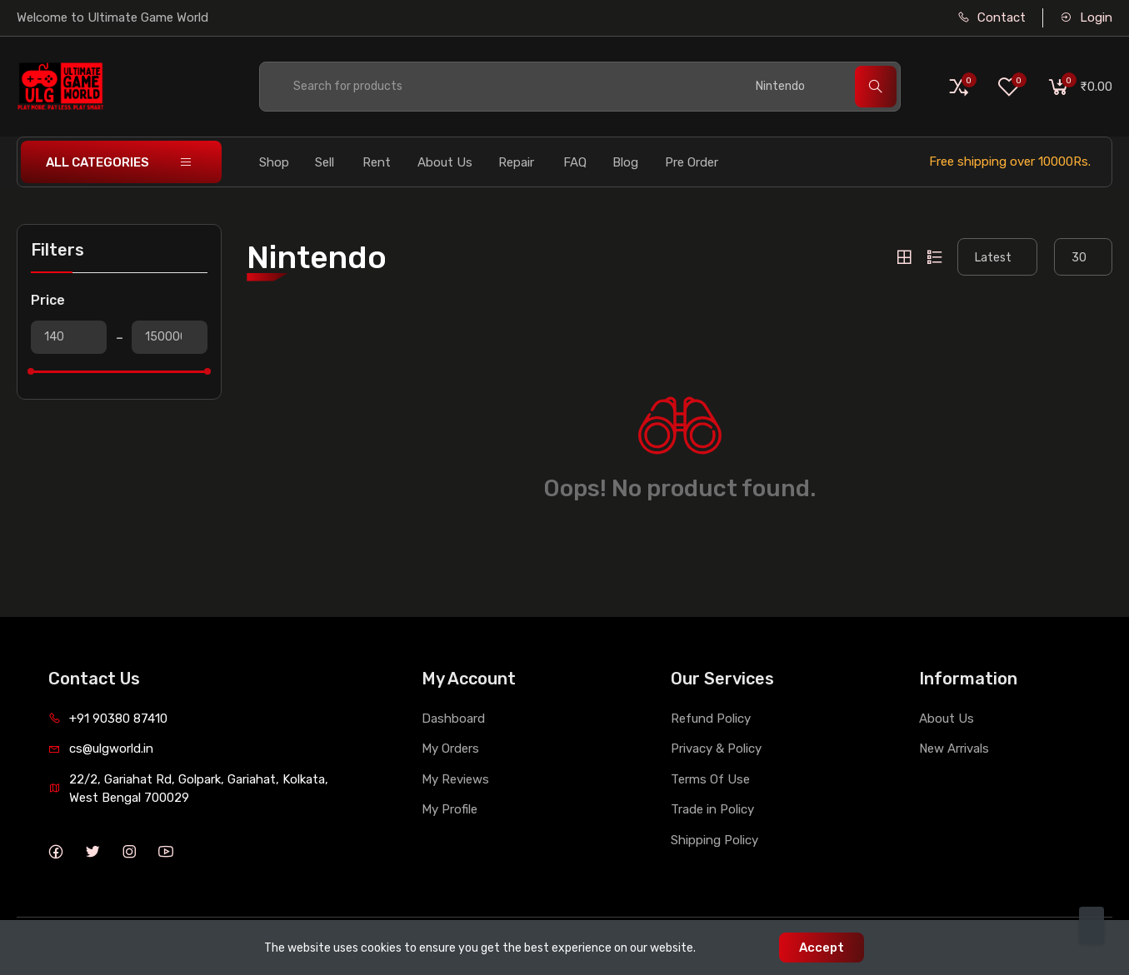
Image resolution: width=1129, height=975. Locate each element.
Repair (516, 162)
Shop (274, 162)
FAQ (575, 162)
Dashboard (453, 718)
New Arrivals (954, 748)
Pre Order (691, 162)
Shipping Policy (714, 840)
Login (1086, 17)
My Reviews (455, 779)
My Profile (449, 809)
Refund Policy (711, 718)
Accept (821, 947)
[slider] (31, 371)
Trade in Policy (712, 809)
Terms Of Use (710, 779)
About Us (444, 162)
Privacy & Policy (716, 748)
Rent (376, 162)
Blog (625, 162)
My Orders (450, 748)
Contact (991, 17)
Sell (324, 162)
